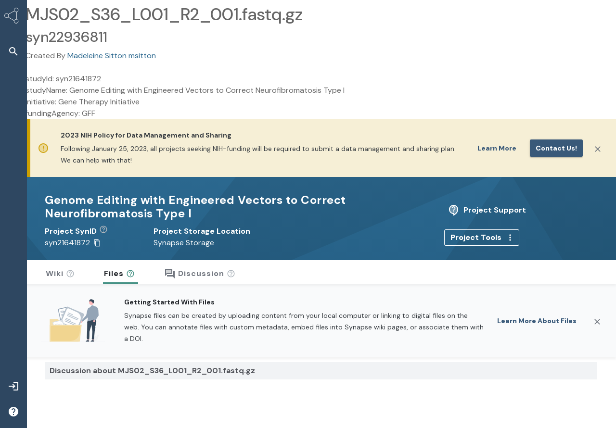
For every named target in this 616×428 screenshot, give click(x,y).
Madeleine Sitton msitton (111, 55)
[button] (107, 218)
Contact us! (556, 148)
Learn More (496, 148)
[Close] (597, 149)
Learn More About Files (537, 307)
